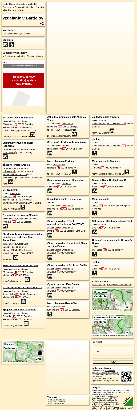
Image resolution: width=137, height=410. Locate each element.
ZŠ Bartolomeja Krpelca (16, 164)
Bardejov (8, 10)
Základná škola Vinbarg (105, 117)
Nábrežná (53, 167)
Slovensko (21, 4)
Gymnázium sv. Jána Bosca (63, 284)
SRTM (116, 408)
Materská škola (100, 199)
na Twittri (95, 375)
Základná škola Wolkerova (18, 117)
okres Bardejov (37, 7)
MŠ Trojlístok (10, 190)
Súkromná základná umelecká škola (112, 221)
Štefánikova (99, 186)
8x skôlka (25, 34)
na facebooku (110, 371)
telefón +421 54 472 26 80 (15, 200)
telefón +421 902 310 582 (14, 275)
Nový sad (9, 196)
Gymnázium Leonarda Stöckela (20, 215)
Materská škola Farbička (61, 161)
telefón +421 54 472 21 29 (15, 175)
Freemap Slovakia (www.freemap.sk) (105, 396)
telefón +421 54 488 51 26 (15, 250)
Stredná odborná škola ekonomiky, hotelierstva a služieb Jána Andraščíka (22, 237)
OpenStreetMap (87, 92)
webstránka (22, 121)
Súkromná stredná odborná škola (66, 142)
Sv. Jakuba (99, 249)
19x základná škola (11, 34)
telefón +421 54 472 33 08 (15, 127)
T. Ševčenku (10, 171)
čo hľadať (96, 352)
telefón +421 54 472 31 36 (59, 174)
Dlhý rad (98, 227)
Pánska (53, 230)
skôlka (96, 139)
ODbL (120, 392)
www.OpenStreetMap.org (122, 390)
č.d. (6, 247)
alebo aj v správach (57, 403)
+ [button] (51, 6)
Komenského (10, 152)
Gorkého (98, 167)
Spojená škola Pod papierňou (19, 309)
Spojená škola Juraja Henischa (65, 180)
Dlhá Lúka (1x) (99, 285)
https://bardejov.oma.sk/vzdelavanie (121, 92)
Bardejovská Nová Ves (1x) (119, 285)
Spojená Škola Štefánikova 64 (109, 180)
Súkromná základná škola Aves (20, 265)
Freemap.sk (100, 92)
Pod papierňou (57, 208)
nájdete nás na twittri (57, 400)
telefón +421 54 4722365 (58, 130)
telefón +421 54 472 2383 (14, 297)
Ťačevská (9, 316)
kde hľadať (97, 342)
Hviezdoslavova (56, 148)
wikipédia (33, 149)
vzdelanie (19, 10)
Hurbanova (54, 126)
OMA (11, 4)
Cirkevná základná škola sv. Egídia (67, 265)
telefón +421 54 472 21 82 (15, 319)
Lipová (97, 205)
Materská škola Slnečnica (106, 161)
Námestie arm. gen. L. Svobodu (109, 123)
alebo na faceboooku (57, 402)
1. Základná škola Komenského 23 (22, 287)
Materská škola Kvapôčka (62, 303)
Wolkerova (10, 124)
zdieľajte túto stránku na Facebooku (105, 373)
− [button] (51, 10)
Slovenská (53, 186)
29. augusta (10, 272)
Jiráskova (9, 221)
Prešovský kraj (21, 7)
